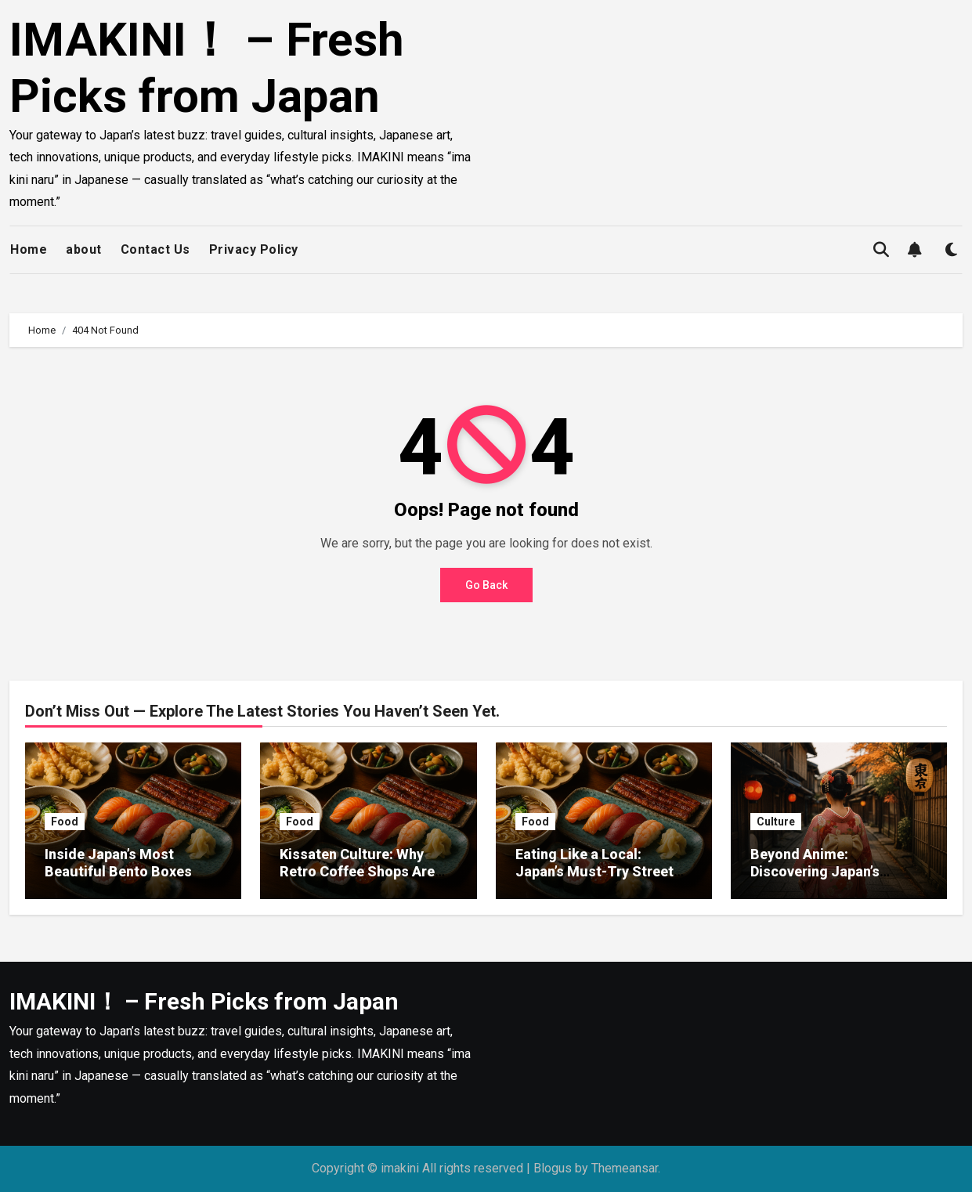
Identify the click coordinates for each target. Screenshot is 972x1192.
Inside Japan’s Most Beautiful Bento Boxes (118, 863)
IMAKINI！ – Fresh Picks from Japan (206, 68)
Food (64, 821)
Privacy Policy (253, 249)
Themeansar (624, 1168)
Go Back (486, 585)
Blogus (552, 1168)
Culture (776, 821)
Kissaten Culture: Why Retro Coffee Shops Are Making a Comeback (357, 871)
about (84, 249)
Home (28, 249)
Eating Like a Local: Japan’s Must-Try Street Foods (594, 871)
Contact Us (155, 249)
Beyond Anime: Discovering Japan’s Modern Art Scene (815, 871)
